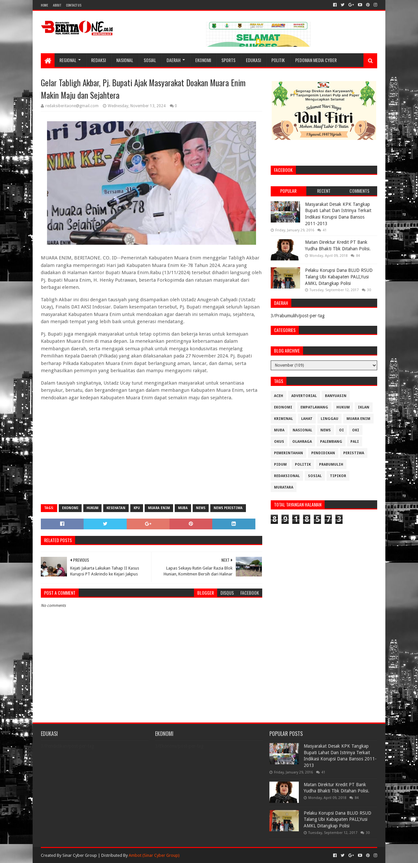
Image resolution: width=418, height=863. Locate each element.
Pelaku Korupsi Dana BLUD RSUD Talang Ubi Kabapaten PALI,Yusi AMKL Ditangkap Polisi (339, 277)
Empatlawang (314, 407)
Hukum (92, 508)
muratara (283, 487)
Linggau (329, 419)
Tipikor (338, 476)
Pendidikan (323, 453)
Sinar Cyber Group (79, 855)
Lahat (307, 419)
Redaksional (287, 476)
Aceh (278, 396)
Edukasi (253, 60)
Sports (228, 60)
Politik (278, 60)
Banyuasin (335, 396)
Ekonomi (203, 60)
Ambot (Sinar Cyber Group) (154, 855)
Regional (67, 60)
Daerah (174, 60)
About (57, 5)
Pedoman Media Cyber (316, 60)
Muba (183, 508)
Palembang (331, 442)
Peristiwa (353, 453)
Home (44, 5)
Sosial (150, 60)
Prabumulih (331, 464)
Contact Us (73, 5)
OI (341, 430)
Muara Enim (159, 508)
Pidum (280, 464)
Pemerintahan (288, 453)
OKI (355, 430)
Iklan (363, 407)
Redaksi (98, 60)
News (200, 508)
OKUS (279, 442)
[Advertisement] (151, 452)
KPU (137, 508)
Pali (354, 442)
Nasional (124, 60)
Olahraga (302, 442)
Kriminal (283, 419)
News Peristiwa (228, 508)
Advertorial (304, 396)
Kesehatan (115, 508)
